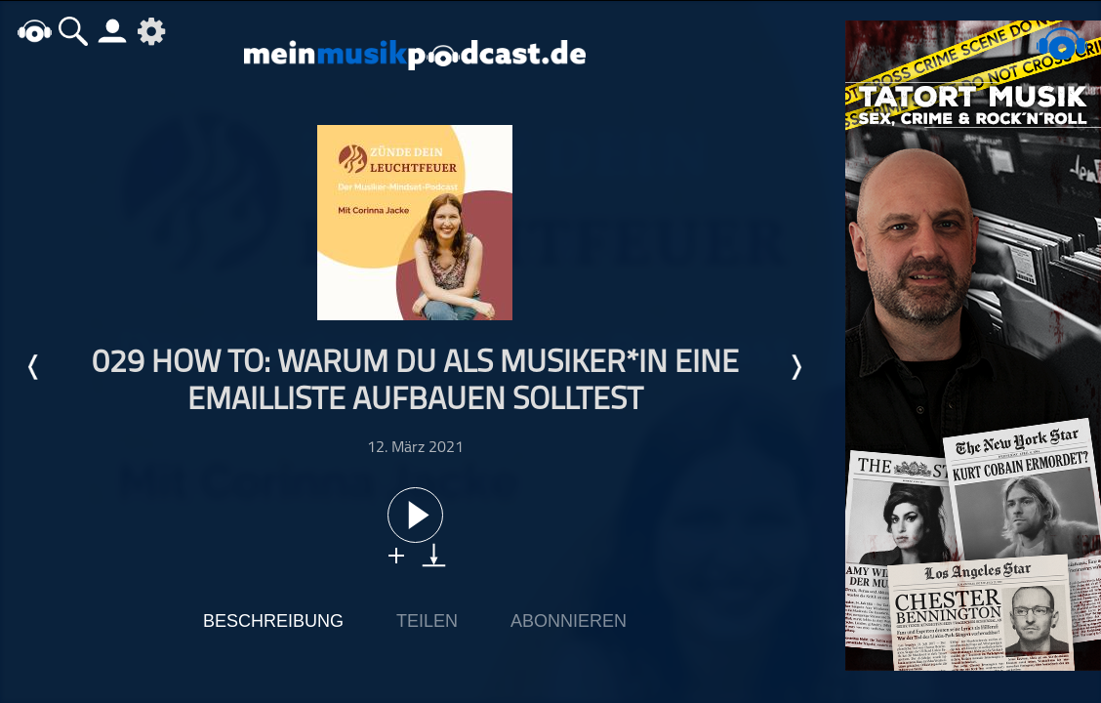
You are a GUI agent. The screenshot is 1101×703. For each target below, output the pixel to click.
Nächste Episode (795, 367)
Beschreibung (273, 621)
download (434, 555)
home (34, 31)
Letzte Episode (34, 367)
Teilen (427, 621)
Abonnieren (568, 621)
